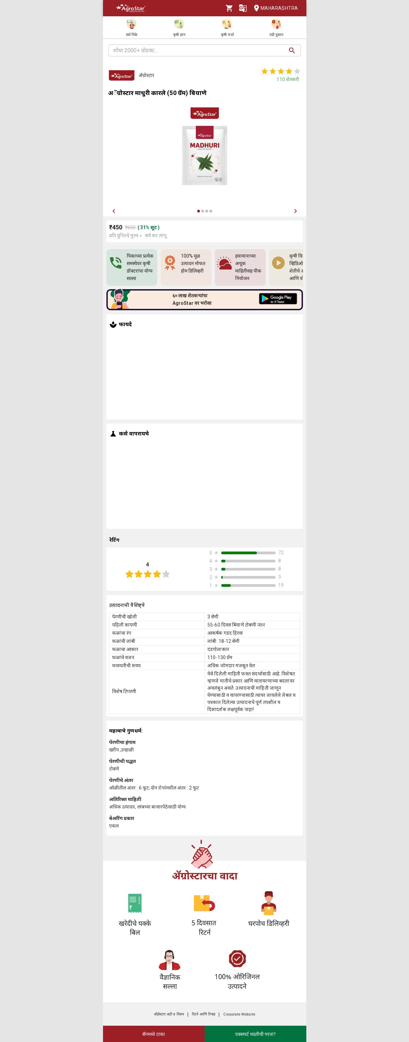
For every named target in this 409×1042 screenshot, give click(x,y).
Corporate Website (239, 1014)
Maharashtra (274, 8)
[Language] (243, 8)
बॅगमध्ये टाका (153, 1034)
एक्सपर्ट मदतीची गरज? (255, 1034)
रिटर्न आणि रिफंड (203, 1014)
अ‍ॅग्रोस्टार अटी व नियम (169, 1014)
